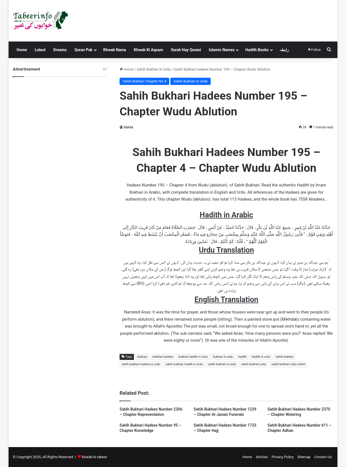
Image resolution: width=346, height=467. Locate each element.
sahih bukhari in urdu (222, 364)
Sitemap (304, 457)
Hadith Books (256, 50)
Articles (262, 457)
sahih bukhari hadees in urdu (141, 364)
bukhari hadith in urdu (193, 357)
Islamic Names (221, 50)
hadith (242, 357)
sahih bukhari (285, 357)
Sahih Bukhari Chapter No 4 (144, 81)
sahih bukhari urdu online (288, 364)
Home (22, 50)
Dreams (60, 50)
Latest (40, 50)
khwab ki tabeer (94, 457)
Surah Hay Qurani (186, 50)
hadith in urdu (261, 357)
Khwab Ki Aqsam (148, 50)
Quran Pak (84, 50)
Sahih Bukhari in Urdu (154, 69)
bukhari (142, 357)
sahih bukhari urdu (253, 364)
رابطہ (284, 50)
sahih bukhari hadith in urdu (184, 364)
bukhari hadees (163, 357)
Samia (128, 127)
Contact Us (323, 457)
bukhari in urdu (223, 357)
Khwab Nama (114, 50)
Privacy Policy (283, 457)
